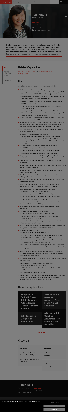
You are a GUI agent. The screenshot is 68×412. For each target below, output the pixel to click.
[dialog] (34, 406)
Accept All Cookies (54, 409)
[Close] (66, 405)
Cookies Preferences (55, 402)
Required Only (54, 405)
